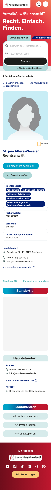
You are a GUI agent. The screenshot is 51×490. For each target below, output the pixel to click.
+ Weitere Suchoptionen (30, 68)
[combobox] (26, 45)
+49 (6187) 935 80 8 (17, 257)
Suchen (25, 61)
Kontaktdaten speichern (36, 281)
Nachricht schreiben (21, 165)
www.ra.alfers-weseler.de (18, 267)
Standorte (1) (10, 281)
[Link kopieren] (25, 433)
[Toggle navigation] (45, 4)
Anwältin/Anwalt (19, 37)
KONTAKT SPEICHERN (13, 83)
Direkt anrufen (17, 175)
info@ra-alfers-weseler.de (20, 261)
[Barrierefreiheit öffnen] (38, 4)
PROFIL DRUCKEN (39, 83)
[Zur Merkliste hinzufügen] (42, 143)
